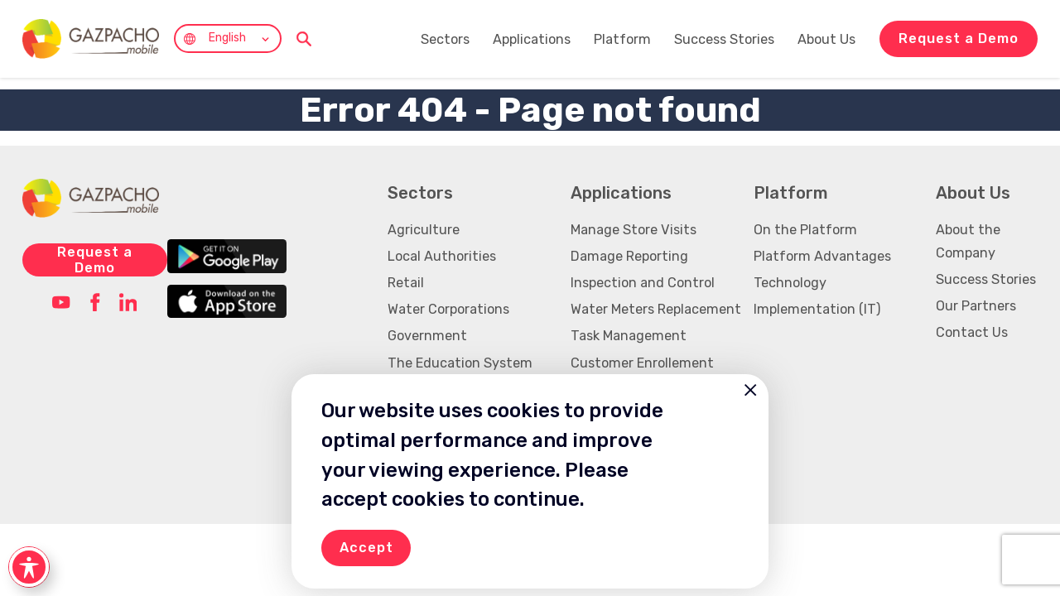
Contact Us (972, 332)
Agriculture (424, 230)
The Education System (460, 363)
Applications (533, 39)
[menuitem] (227, 38)
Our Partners (976, 306)
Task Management (629, 336)
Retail (406, 283)
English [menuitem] (227, 38)
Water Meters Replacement (656, 309)
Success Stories (726, 39)
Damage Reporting (629, 256)
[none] (228, 38)
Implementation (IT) (817, 309)
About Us (828, 39)
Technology (790, 283)
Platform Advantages (822, 256)
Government (427, 336)
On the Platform (805, 230)
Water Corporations (448, 309)
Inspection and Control (643, 283)
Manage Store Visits (633, 230)
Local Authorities (442, 256)
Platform (624, 39)
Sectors (446, 39)
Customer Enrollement (642, 363)
